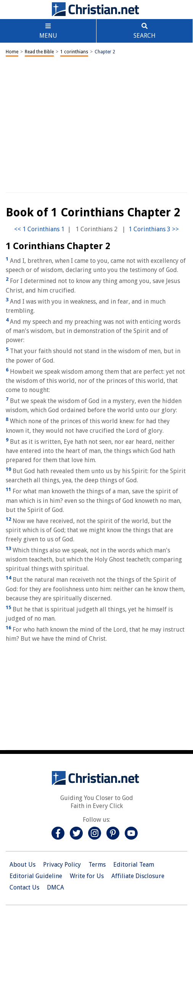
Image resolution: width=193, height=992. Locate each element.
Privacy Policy (62, 864)
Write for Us (87, 876)
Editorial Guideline (36, 876)
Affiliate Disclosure (137, 876)
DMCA (55, 887)
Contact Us (24, 887)
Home (12, 51)
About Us (22, 864)
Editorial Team (133, 864)
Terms (97, 864)
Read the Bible (39, 51)
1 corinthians (74, 51)
